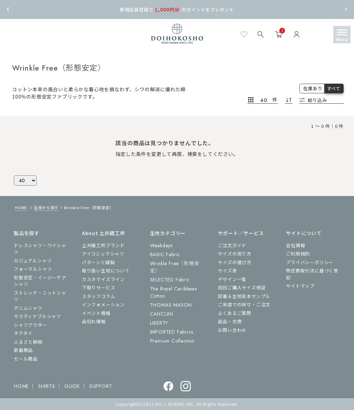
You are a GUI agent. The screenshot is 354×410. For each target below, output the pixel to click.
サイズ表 (227, 270)
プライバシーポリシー (310, 262)
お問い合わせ (232, 330)
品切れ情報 (94, 321)
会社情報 (295, 245)
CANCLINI (161, 313)
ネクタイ (23, 333)
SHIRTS (46, 386)
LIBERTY (159, 322)
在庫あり (312, 88)
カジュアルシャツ (33, 260)
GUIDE (72, 386)
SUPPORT (100, 386)
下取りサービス (98, 287)
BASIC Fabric (165, 254)
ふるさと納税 (28, 341)
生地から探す (46, 207)
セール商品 (26, 358)
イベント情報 (96, 313)
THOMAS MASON (171, 304)
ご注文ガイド (232, 245)
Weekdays (161, 245)
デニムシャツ (28, 308)
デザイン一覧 (232, 279)
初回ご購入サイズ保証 (242, 287)
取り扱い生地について (106, 270)
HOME (21, 207)
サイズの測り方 (234, 253)
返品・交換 (230, 321)
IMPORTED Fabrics (171, 331)
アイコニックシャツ (103, 253)
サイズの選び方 (234, 262)
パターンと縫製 (98, 262)
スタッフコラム (98, 296)
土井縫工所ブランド (103, 245)
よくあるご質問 (234, 313)
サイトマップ (300, 285)
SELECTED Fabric (170, 279)
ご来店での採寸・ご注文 (244, 304)
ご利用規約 (298, 253)
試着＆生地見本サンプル (244, 296)
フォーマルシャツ (33, 268)
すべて (334, 88)
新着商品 (23, 350)
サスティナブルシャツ (37, 316)
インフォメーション (103, 304)
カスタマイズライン (103, 279)
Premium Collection (172, 340)
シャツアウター (30, 325)
